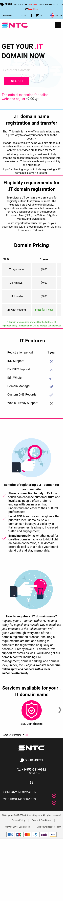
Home (5, 735)
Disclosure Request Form (49, 827)
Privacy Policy (18, 820)
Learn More (32, 4)
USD (54, 15)
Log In (23, 15)
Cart (39, 15)
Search (17, 81)
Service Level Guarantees (17, 827)
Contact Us (7, 15)
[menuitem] (8, 15)
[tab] (31, 792)
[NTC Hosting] (15, 25)
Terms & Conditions (41, 820)
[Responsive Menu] (58, 25)
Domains (16, 735)
